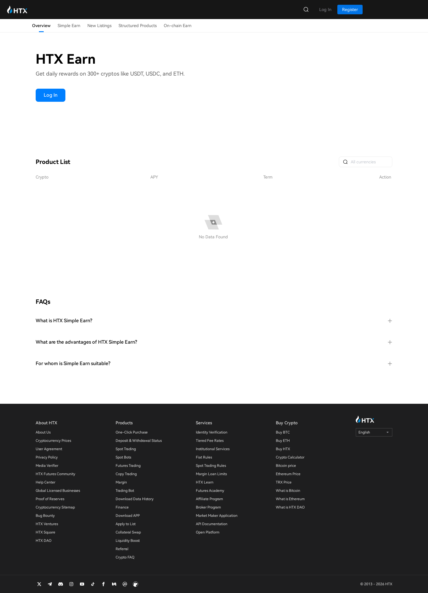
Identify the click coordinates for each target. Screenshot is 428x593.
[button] (214, 320)
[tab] (214, 320)
